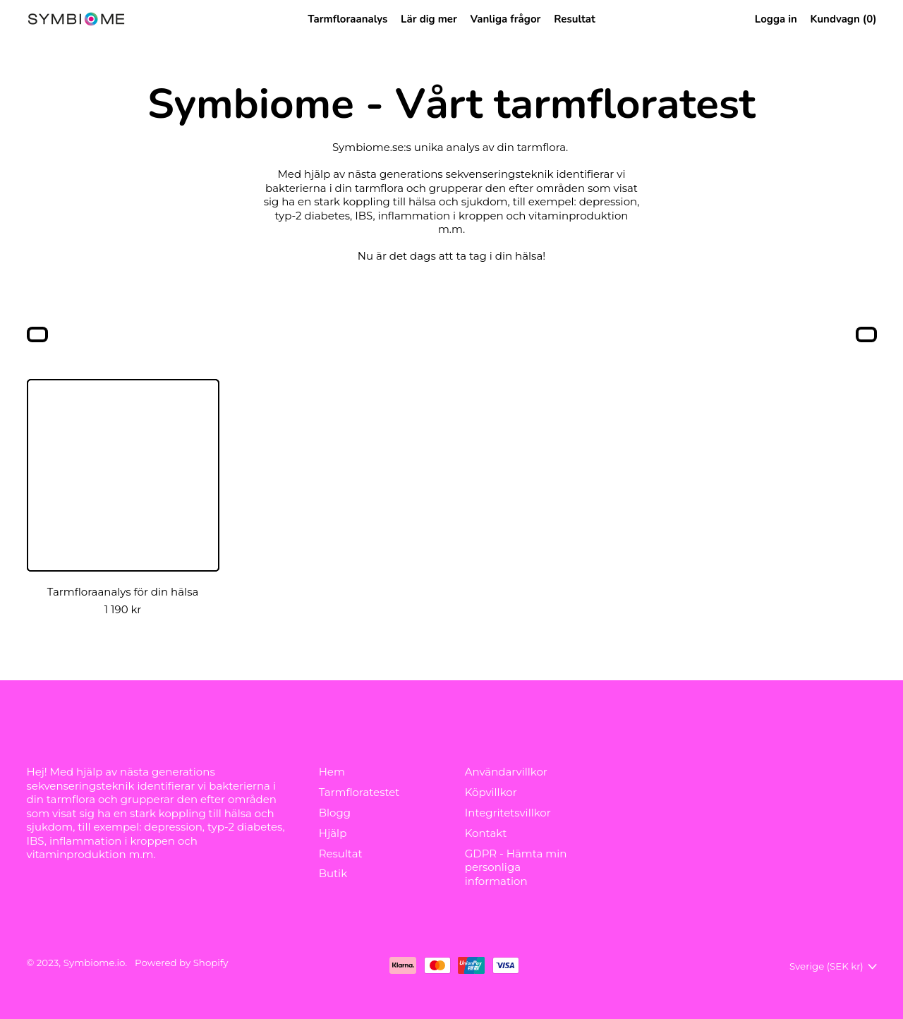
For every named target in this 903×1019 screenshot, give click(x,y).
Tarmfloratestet (359, 792)
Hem (332, 771)
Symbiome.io (94, 962)
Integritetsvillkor (508, 812)
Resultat (574, 19)
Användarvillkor (506, 771)
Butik (333, 873)
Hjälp (333, 833)
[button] (37, 336)
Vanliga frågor (506, 19)
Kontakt (486, 833)
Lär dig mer (429, 19)
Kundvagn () (843, 22)
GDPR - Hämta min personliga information (516, 867)
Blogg (335, 812)
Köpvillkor (491, 792)
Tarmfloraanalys (347, 19)
